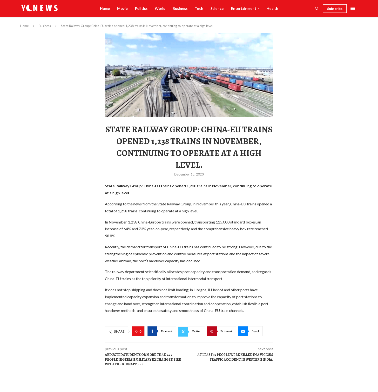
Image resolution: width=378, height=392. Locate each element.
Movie (122, 8)
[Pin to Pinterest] (221, 331)
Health (272, 8)
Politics (141, 8)
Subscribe (335, 9)
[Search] (316, 9)
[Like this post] (137, 331)
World (160, 8)
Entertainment (243, 8)
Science (217, 8)
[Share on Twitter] (191, 331)
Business (180, 8)
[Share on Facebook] (161, 331)
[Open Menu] (353, 8)
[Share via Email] (250, 331)
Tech (199, 8)
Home (105, 8)
